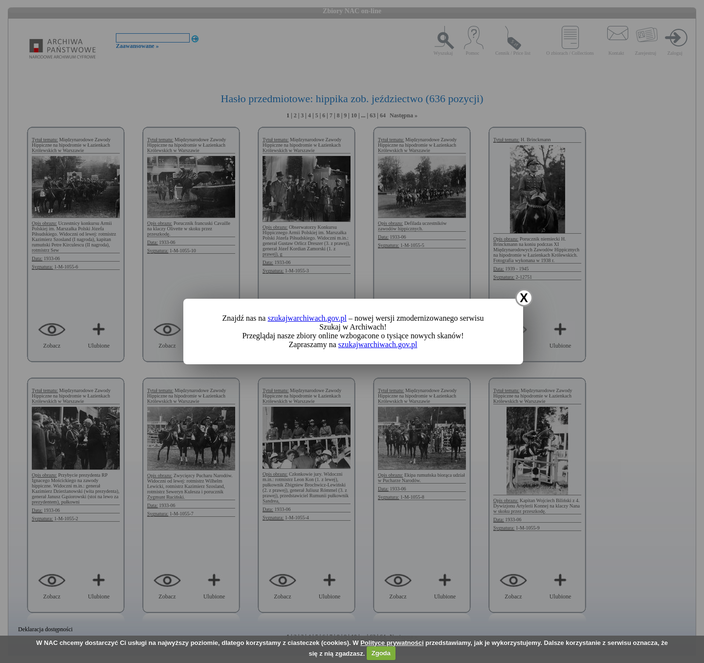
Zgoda (381, 653)
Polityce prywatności (391, 642)
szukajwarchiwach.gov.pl (307, 318)
